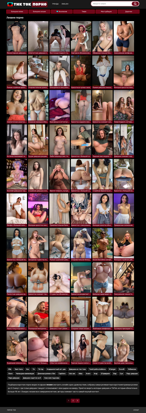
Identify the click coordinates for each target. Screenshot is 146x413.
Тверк (84, 11)
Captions (62, 374)
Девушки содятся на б (32, 378)
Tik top (40, 369)
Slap (114, 374)
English (65, 4)
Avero (88, 374)
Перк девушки (13, 378)
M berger (112, 369)
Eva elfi (121, 369)
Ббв (9, 369)
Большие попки (17, 11)
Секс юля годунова (51, 378)
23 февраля (105, 374)
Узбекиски (132, 369)
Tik (33, 369)
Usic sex (72, 374)
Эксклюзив (61, 11)
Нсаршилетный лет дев (56, 369)
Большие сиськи (39, 11)
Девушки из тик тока (77, 369)
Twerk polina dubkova (97, 369)
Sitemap (136, 410)
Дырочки (128, 11)
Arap (95, 374)
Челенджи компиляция (25, 374)
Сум (121, 374)
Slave (10, 374)
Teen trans (19, 369)
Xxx (27, 369)
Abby (80, 374)
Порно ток (11, 410)
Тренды (55, 4)
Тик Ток (27, 4)
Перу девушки (132, 374)
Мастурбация (106, 11)
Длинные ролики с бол (46, 374)
